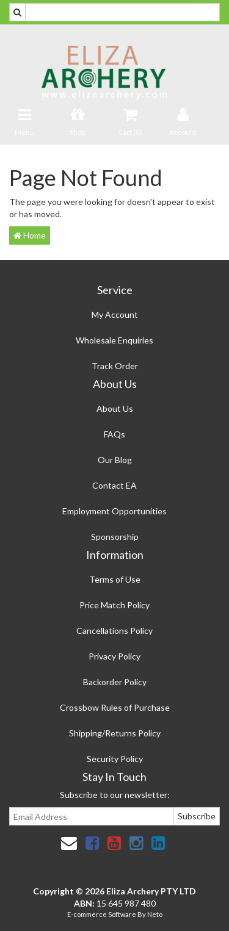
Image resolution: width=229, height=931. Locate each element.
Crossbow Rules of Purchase (115, 707)
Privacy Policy (114, 656)
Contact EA (114, 485)
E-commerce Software (101, 914)
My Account (115, 314)
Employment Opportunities (114, 511)
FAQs (114, 434)
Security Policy (115, 758)
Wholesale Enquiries (114, 340)
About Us (114, 408)
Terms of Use (114, 579)
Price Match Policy (114, 605)
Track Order (115, 366)
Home (29, 235)
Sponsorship (115, 536)
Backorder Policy (115, 682)
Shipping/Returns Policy (115, 733)
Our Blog (115, 460)
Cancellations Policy (114, 630)
